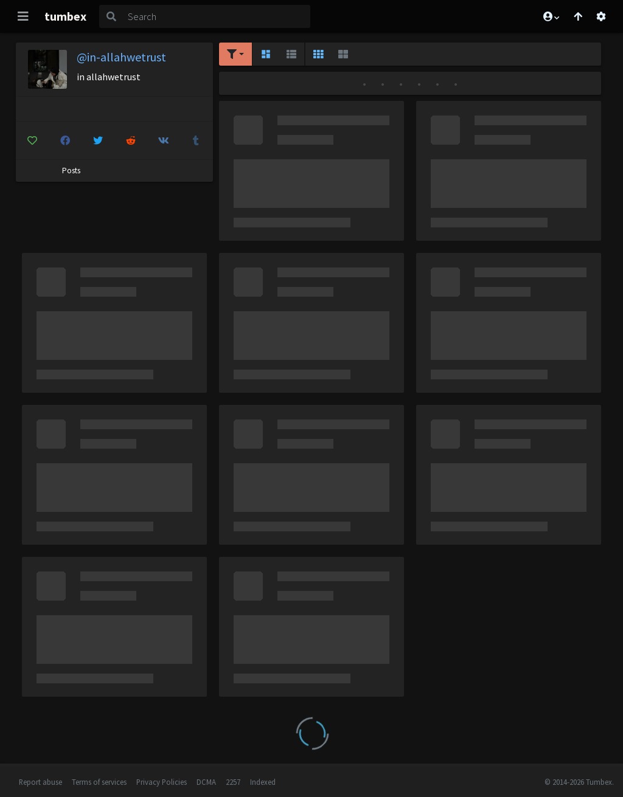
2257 (233, 782)
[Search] (216, 16)
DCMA (206, 782)
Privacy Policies (161, 782)
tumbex (65, 16)
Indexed (263, 782)
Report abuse (40, 782)
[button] (550, 16)
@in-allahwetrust (121, 56)
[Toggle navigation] (23, 16)
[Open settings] (601, 16)
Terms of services (99, 782)
